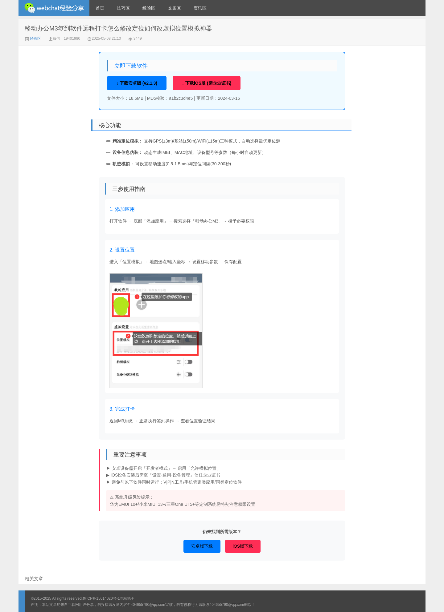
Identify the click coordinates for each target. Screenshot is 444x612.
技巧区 (123, 8)
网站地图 (127, 598)
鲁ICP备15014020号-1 (101, 598)
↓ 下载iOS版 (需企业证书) (206, 83)
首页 (100, 8)
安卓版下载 (202, 546)
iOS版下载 (243, 546)
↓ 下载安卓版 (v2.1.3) (136, 83)
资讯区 (200, 8)
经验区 (148, 8)
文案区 (174, 8)
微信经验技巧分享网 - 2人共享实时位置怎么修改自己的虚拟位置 (53, 8)
